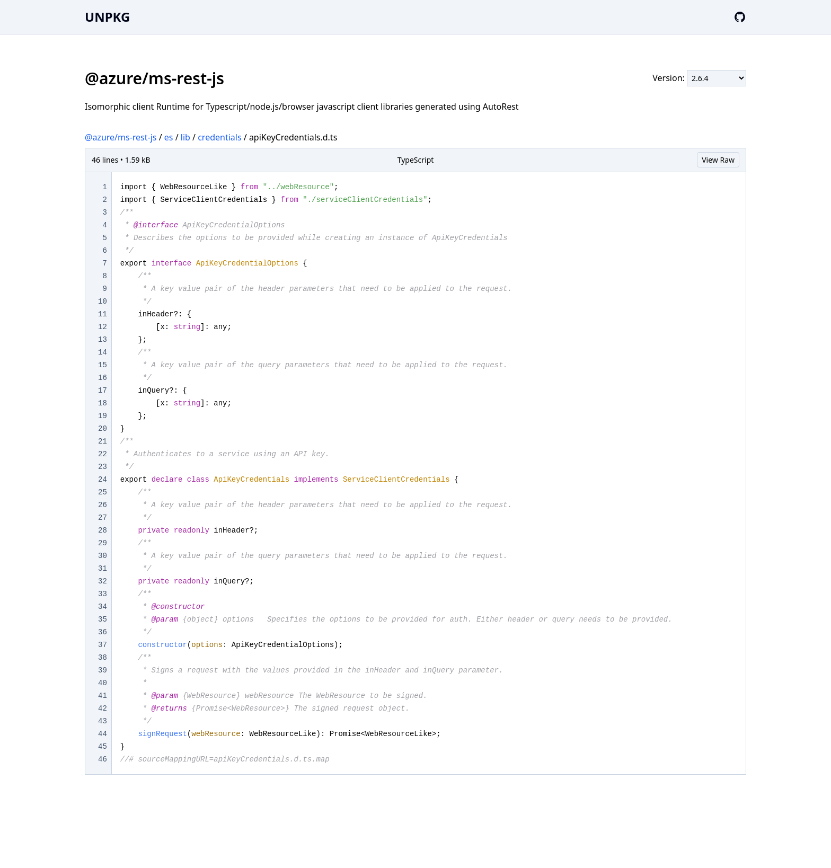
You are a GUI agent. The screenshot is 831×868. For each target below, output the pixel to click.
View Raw (718, 160)
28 (102, 530)
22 (102, 454)
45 (102, 746)
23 (102, 467)
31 (102, 568)
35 (102, 619)
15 (102, 365)
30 (102, 556)
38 (102, 657)
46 (102, 759)
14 (102, 352)
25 (102, 492)
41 (102, 696)
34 (102, 607)
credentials (219, 137)
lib (185, 137)
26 (102, 505)
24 (102, 479)
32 (102, 581)
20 (102, 428)
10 (102, 301)
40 (102, 683)
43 (102, 721)
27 (102, 517)
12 (102, 327)
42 (102, 708)
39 (102, 670)
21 (102, 441)
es (168, 137)
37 (102, 645)
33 (102, 594)
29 (102, 543)
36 (102, 632)
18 (102, 403)
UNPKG (107, 16)
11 (102, 314)
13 (102, 339)
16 (102, 378)
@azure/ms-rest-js (121, 137)
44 (102, 734)
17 (102, 390)
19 (102, 416)
